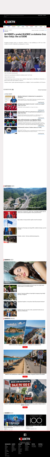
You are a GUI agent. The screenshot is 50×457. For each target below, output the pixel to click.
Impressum (22, 15)
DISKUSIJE (9, 318)
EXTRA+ (36, 26)
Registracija (40, 15)
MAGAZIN (13, 26)
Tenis (19, 447)
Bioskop (13, 447)
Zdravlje (6, 450)
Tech (6, 448)
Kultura (13, 446)
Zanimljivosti (14, 448)
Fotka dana (34, 445)
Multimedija (40, 445)
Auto (6, 454)
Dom (6, 452)
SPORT (23, 26)
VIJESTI (9, 26)
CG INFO (31, 26)
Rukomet (6, 31)
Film (12, 451)
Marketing (18, 15)
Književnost (14, 450)
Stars (6, 445)
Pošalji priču (8, 15)
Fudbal (19, 445)
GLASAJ (25, 347)
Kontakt (5, 16)
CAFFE (18, 26)
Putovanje (7, 453)
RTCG (45, 30)
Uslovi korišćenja (13, 15)
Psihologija (7, 451)
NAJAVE (41, 26)
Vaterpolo (20, 451)
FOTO (27, 26)
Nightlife (13, 445)
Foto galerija (34, 446)
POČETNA (6, 30)
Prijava (44, 15)
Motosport (20, 448)
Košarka (19, 446)
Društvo (26, 445)
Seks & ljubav (7, 455)
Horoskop (40, 446)
